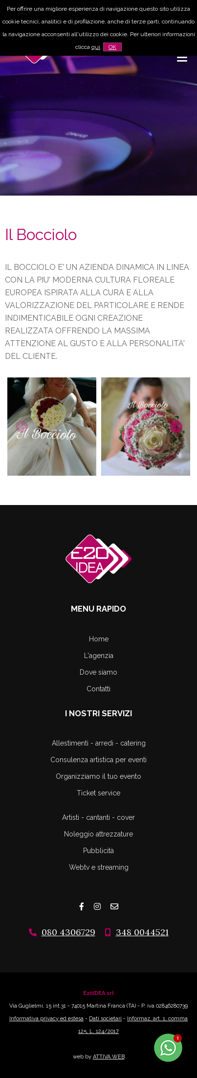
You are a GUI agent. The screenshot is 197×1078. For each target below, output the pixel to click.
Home (99, 639)
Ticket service (98, 793)
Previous (20, 425)
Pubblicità (98, 851)
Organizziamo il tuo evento (98, 776)
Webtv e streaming (99, 867)
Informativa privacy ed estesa (46, 1018)
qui (95, 47)
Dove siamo (98, 672)
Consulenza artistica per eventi (98, 760)
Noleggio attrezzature (98, 834)
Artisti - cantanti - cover (98, 817)
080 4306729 (68, 932)
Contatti (98, 689)
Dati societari (105, 1018)
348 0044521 (142, 932)
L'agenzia (98, 656)
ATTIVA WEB (109, 1057)
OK (112, 47)
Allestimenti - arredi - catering (99, 743)
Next (175, 425)
